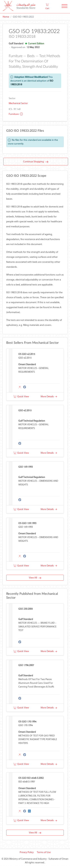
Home (6, 16)
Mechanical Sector (18, 103)
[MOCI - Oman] (19, 6)
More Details (49, 396)
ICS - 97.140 (14, 109)
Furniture (16, 114)
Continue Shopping (35, 161)
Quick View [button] (21, 396)
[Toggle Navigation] (64, 6)
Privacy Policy (27, 852)
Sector (12, 98)
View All (35, 577)
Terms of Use (44, 852)
